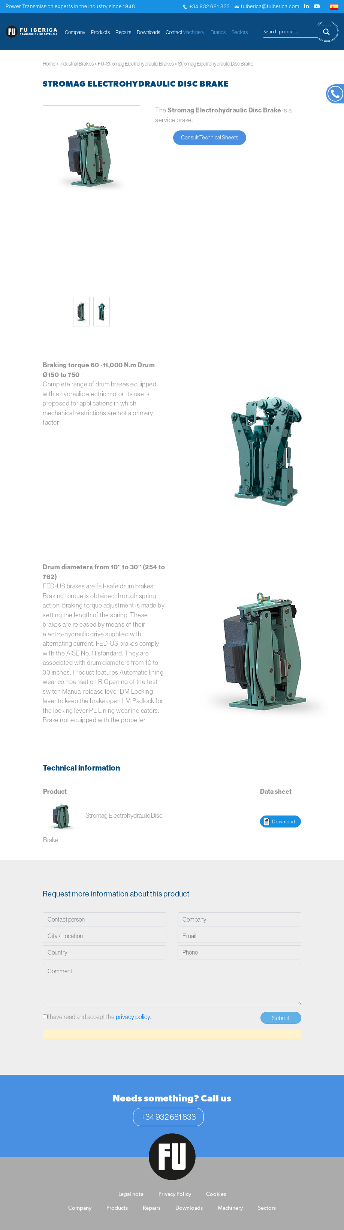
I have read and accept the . (97, 1017)
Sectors (240, 32)
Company (75, 32)
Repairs (123, 32)
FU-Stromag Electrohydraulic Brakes (136, 63)
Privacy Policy (175, 1194)
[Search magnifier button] (326, 31)
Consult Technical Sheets (209, 137)
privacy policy (133, 1017)
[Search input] (290, 31)
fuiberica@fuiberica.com (267, 6)
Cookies (216, 1194)
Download (283, 821)
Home (49, 63)
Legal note (131, 1194)
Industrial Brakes (77, 63)
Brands (218, 32)
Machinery (193, 32)
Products (100, 32)
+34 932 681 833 (206, 6)
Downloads (148, 32)
